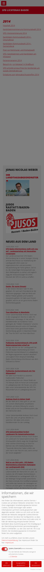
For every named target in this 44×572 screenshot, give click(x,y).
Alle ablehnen (6, 564)
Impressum (9, 542)
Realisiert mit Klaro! (36, 569)
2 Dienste (13, 556)
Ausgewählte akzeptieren (20, 564)
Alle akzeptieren (36, 564)
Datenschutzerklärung (10, 540)
